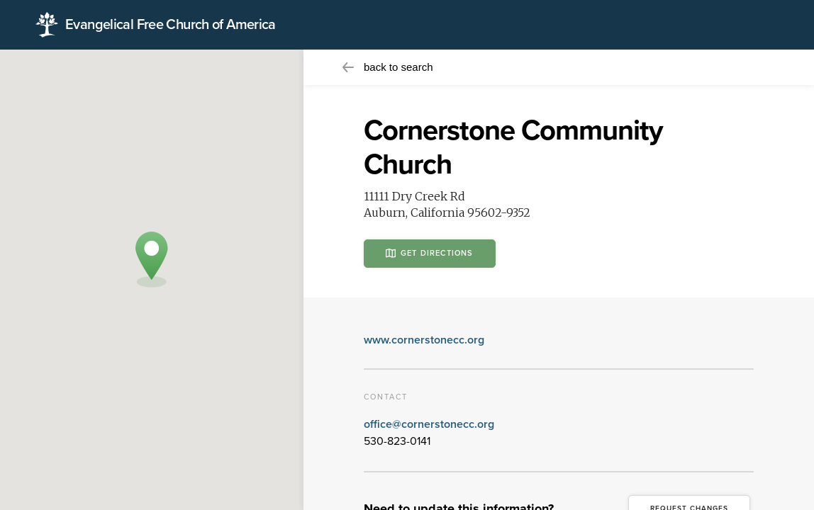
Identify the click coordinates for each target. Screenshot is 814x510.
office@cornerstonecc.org (429, 424)
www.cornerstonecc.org (424, 340)
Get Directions (430, 253)
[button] (151, 260)
